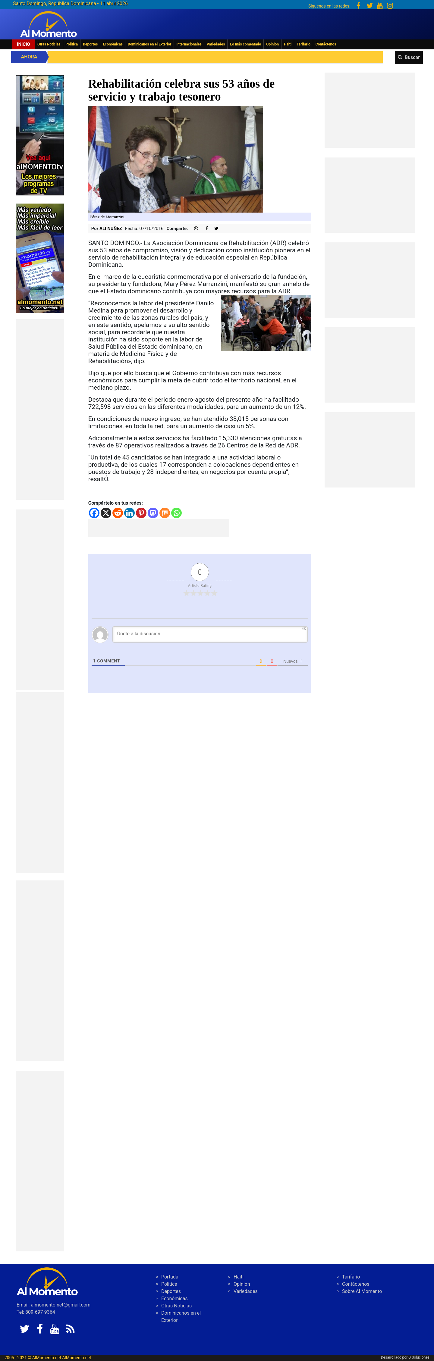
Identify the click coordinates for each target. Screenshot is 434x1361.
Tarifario (303, 44)
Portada (169, 1277)
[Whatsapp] (176, 513)
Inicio (23, 44)
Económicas (113, 44)
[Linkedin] (129, 513)
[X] (106, 513)
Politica (72, 44)
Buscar (412, 57)
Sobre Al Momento (362, 1291)
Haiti (287, 44)
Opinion (272, 44)
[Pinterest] (141, 513)
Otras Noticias (49, 44)
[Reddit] (117, 513)
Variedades (216, 44)
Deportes (90, 44)
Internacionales (189, 44)
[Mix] (164, 513)
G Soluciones (418, 1357)
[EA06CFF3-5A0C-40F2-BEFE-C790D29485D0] (40, 135)
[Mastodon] (153, 513)
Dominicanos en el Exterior (149, 44)
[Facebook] (94, 513)
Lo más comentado (245, 44)
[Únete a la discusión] (210, 634)
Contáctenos (326, 44)
